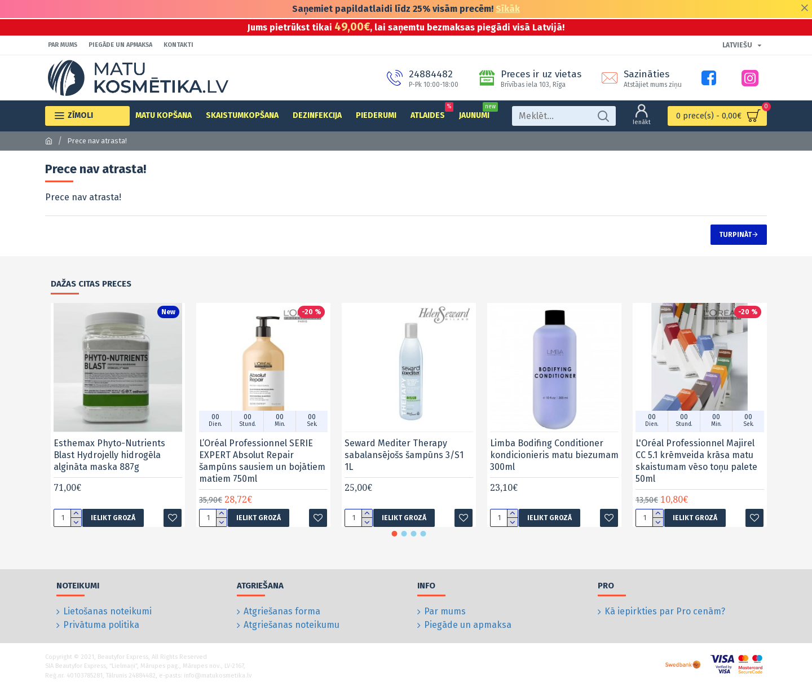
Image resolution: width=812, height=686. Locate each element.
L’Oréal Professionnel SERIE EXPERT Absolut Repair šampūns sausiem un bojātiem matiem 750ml (262, 460)
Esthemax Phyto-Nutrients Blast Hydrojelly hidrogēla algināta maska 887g (109, 455)
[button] (395, 534)
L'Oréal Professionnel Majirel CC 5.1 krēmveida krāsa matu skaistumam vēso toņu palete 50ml (696, 460)
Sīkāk (508, 8)
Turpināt (735, 235)
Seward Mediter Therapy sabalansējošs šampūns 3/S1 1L (404, 455)
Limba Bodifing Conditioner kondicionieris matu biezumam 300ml (554, 455)
